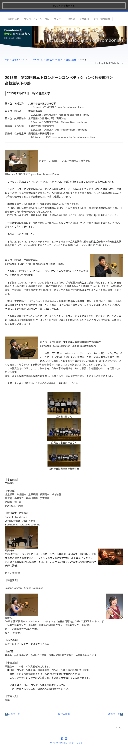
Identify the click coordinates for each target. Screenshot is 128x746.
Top (7, 48)
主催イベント (18, 48)
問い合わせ (69, 731)
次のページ (115, 702)
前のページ (12, 702)
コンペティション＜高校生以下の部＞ (45, 48)
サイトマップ (56, 731)
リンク (79, 731)
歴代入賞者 (71, 48)
